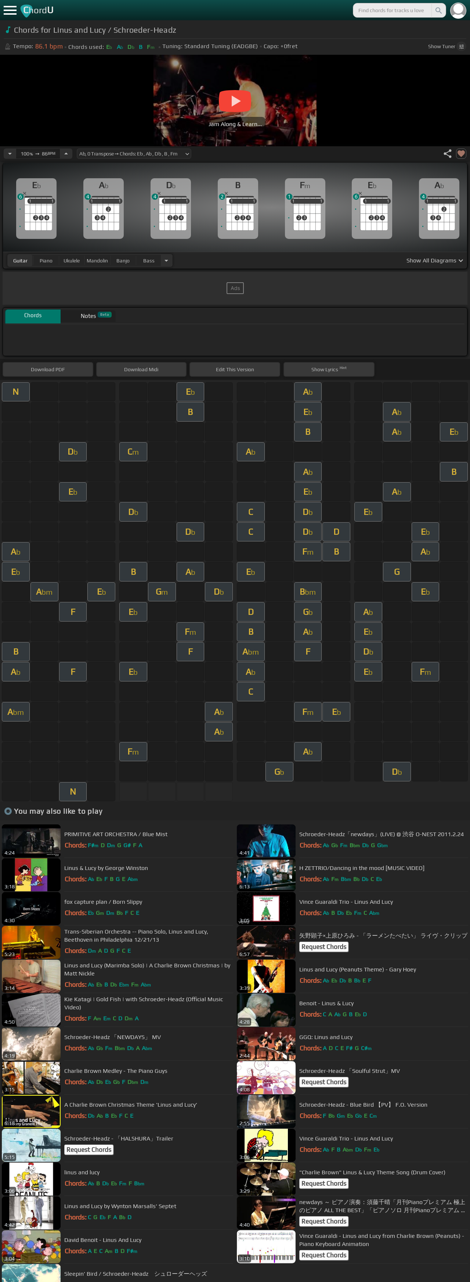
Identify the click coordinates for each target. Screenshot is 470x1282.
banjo (123, 261)
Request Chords (323, 946)
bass (149, 261)
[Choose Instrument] (166, 260)
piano (46, 261)
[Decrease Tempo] (10, 153)
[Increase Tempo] (66, 153)
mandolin (97, 261)
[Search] (438, 10)
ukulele (72, 261)
